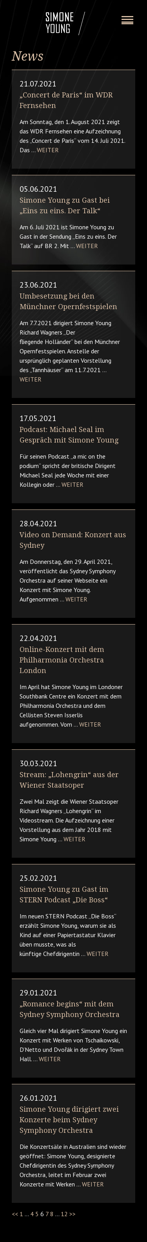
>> (72, 1214)
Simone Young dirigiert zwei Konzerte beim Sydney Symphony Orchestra (69, 1119)
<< (15, 1214)
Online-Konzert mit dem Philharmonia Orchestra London (62, 660)
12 (64, 1214)
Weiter (48, 150)
